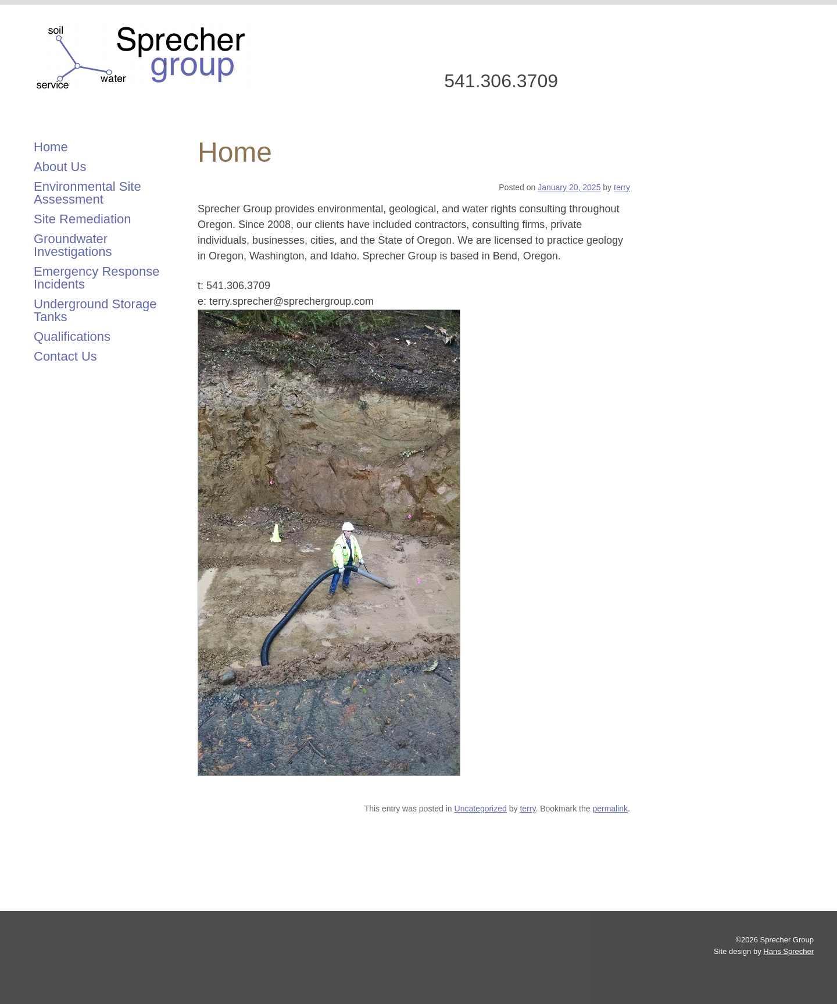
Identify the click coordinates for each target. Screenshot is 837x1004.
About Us (60, 166)
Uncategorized (481, 808)
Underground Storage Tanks (95, 310)
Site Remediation (82, 219)
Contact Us (65, 356)
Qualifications (72, 336)
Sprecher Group (143, 57)
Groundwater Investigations (73, 245)
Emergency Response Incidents (96, 277)
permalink (610, 808)
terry (622, 187)
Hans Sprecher (788, 951)
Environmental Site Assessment (87, 193)
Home (51, 147)
